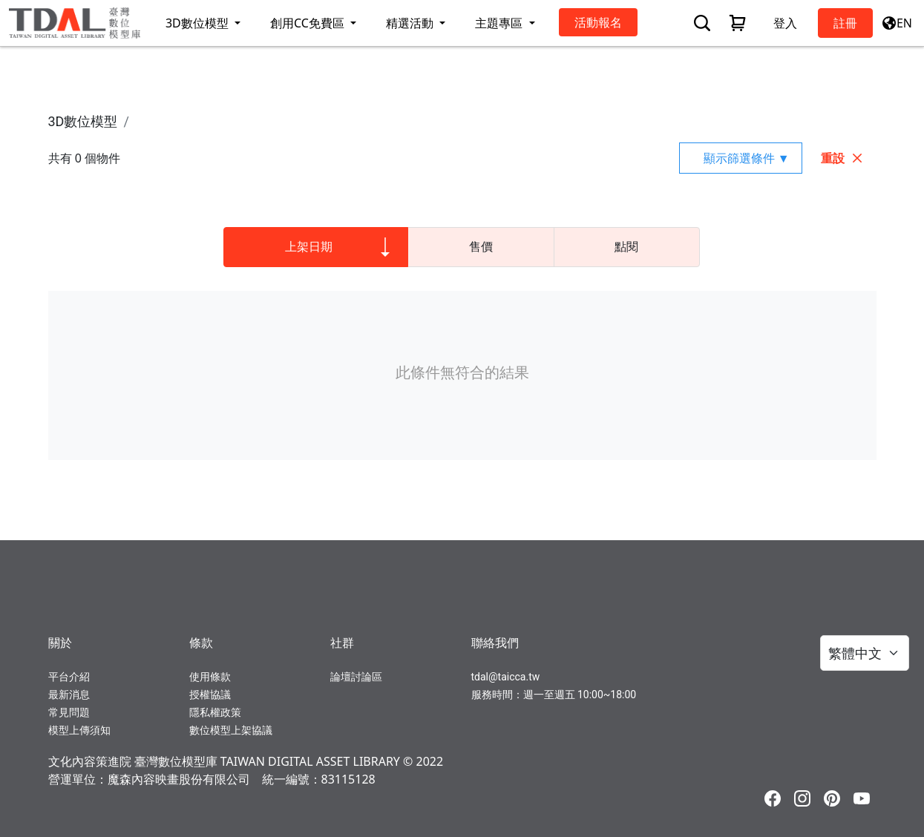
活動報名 (598, 22)
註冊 (845, 23)
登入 (785, 23)
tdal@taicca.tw (505, 677)
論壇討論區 (356, 677)
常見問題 (69, 712)
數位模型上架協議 (230, 730)
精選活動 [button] (411, 23)
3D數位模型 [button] (199, 23)
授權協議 (210, 694)
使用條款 (210, 677)
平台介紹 (69, 677)
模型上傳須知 (79, 730)
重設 (842, 158)
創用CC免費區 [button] (308, 23)
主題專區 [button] (500, 23)
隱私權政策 (215, 712)
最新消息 (69, 694)
